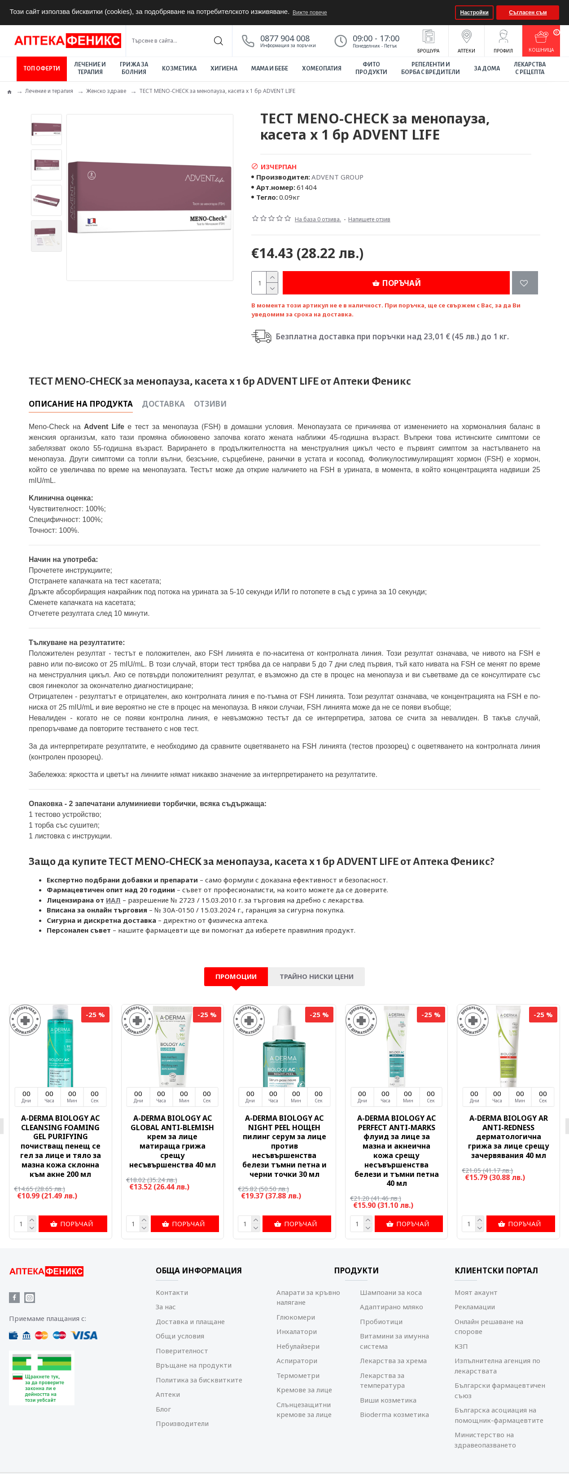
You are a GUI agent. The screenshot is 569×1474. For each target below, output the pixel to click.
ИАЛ (113, 899)
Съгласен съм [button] (528, 12)
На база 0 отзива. (318, 219)
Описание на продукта (81, 404)
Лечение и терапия (49, 91)
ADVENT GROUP (337, 176)
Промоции (236, 976)
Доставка (163, 404)
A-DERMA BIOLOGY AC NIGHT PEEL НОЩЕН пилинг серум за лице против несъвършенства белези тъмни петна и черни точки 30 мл (284, 1146)
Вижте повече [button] (310, 12)
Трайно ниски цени (317, 976)
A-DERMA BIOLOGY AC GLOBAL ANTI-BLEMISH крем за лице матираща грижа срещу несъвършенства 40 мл (172, 1142)
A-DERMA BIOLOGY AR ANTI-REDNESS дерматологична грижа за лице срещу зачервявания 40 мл (508, 1137)
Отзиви (210, 404)
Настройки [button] (474, 12)
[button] (447, 12)
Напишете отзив (369, 219)
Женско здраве (106, 91)
